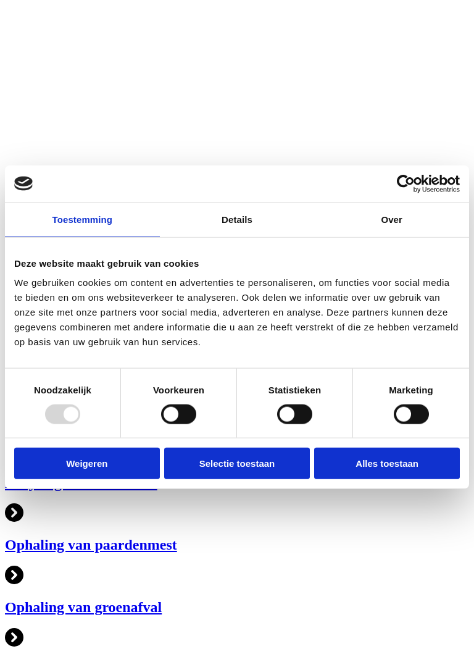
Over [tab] (391, 219)
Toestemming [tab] (82, 219)
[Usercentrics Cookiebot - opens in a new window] (406, 183)
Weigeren (86, 463)
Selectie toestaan (237, 463)
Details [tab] (237, 219)
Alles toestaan (387, 463)
